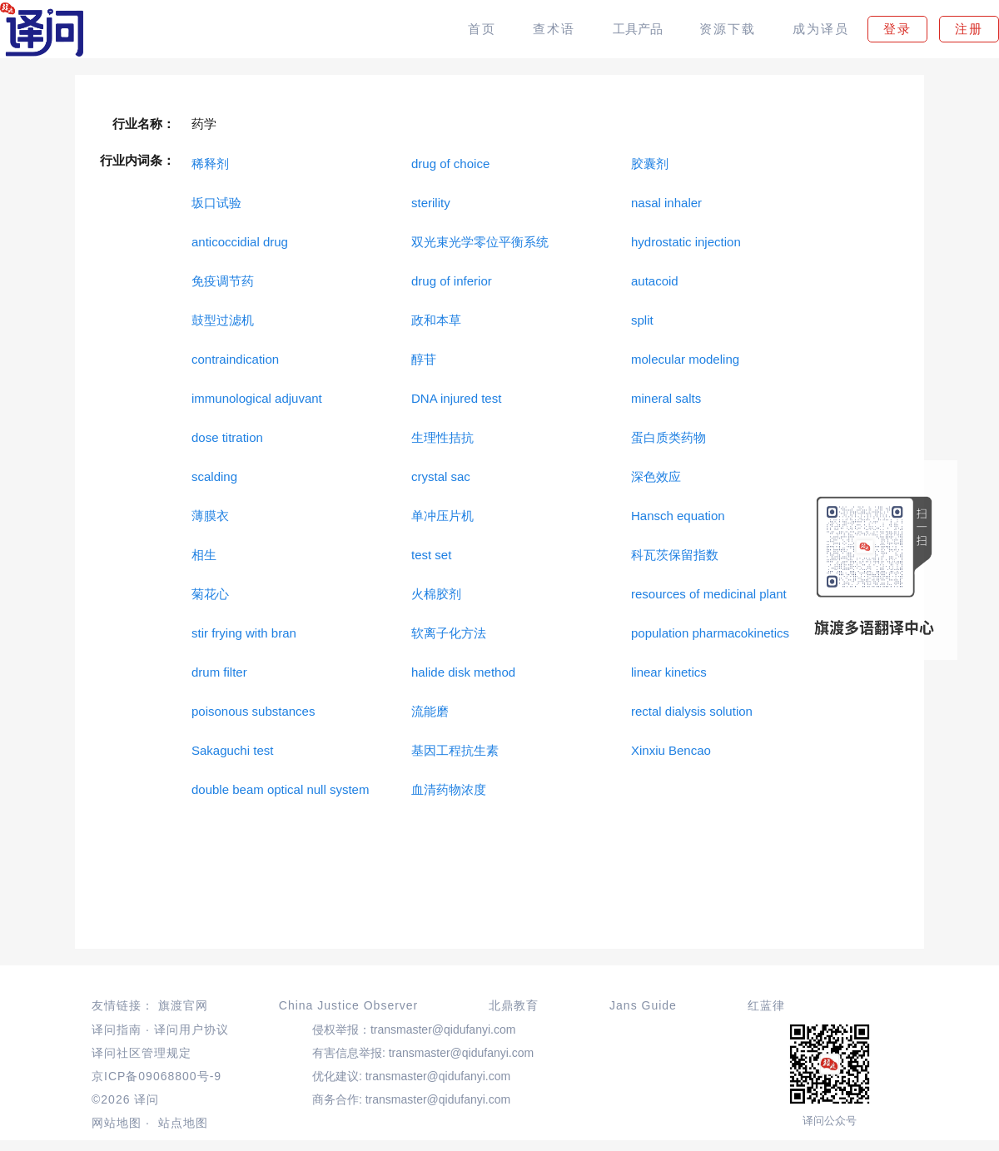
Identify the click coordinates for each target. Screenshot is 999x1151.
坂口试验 (216, 203)
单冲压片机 (442, 516)
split (642, 320)
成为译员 (821, 29)
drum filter (219, 672)
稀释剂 (210, 163)
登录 (897, 29)
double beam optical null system (280, 789)
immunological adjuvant (256, 398)
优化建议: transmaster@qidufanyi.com (411, 1076)
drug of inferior (451, 281)
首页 (482, 29)
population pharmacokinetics (710, 633)
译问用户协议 (191, 1029)
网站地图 (117, 1122)
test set (431, 555)
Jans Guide (643, 1005)
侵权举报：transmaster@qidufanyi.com (414, 1029)
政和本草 (436, 320)
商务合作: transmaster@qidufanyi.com (411, 1099)
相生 (203, 555)
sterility (430, 203)
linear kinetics (669, 672)
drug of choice (450, 163)
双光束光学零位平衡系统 (480, 242)
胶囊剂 (649, 163)
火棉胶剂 (436, 594)
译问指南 (117, 1029)
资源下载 (727, 29)
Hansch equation (678, 516)
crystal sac (440, 476)
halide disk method (463, 672)
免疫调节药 (222, 281)
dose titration (227, 437)
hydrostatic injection (686, 242)
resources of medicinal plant (709, 594)
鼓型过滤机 (222, 320)
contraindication (235, 359)
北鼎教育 (514, 1005)
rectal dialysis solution (692, 711)
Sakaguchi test (232, 750)
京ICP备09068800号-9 (156, 1076)
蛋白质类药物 (668, 437)
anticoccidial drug (239, 242)
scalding (214, 476)
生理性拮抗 (442, 437)
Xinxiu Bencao (671, 750)
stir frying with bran (243, 633)
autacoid (654, 281)
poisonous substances (253, 711)
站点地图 (183, 1122)
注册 (969, 29)
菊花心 (210, 594)
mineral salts (666, 398)
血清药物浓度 (448, 789)
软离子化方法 (448, 633)
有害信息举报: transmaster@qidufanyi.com (423, 1052)
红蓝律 (766, 1005)
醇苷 (423, 359)
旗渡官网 (183, 1005)
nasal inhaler (666, 203)
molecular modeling (685, 359)
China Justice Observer (349, 1005)
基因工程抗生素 (455, 750)
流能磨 (430, 711)
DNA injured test (456, 398)
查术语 (554, 29)
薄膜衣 (210, 516)
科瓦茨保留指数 (674, 555)
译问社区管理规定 (141, 1052)
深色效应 (656, 476)
